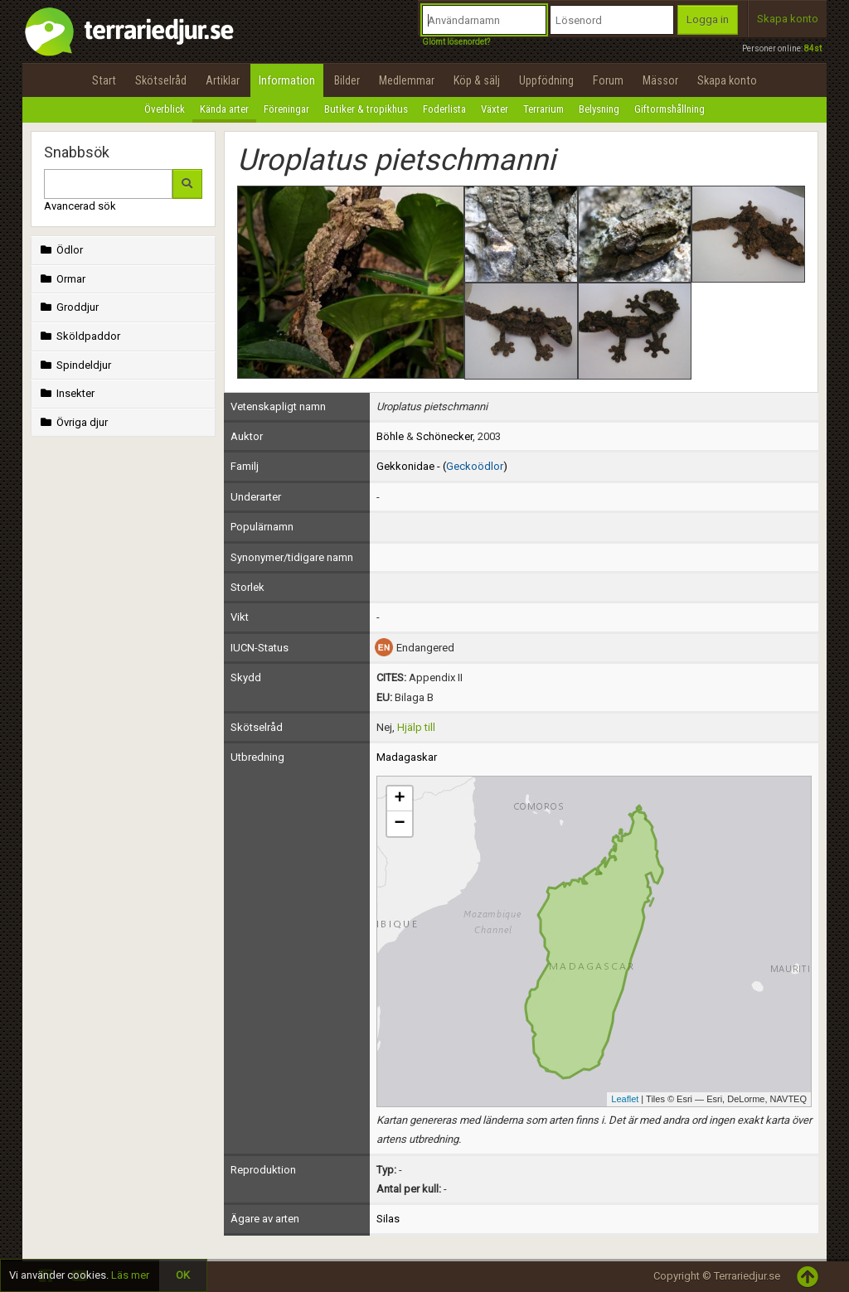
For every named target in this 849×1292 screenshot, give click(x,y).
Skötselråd (161, 80)
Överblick (164, 109)
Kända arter (224, 109)
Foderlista (444, 109)
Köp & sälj (477, 80)
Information (287, 80)
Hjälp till (416, 727)
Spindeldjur (74, 365)
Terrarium (543, 109)
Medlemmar (406, 80)
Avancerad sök (80, 206)
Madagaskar (406, 757)
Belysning (599, 109)
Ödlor (60, 250)
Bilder (347, 80)
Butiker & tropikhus (366, 109)
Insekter (66, 393)
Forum (608, 80)
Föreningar (286, 109)
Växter (494, 109)
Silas (388, 1218)
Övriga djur (72, 422)
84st (813, 48)
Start (104, 80)
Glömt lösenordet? (456, 41)
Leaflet (624, 1099)
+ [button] (399, 798)
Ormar (61, 279)
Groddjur (68, 307)
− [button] (399, 823)
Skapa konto (787, 18)
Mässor (660, 80)
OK (183, 1275)
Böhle (390, 436)
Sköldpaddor (78, 336)
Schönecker (444, 436)
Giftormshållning (669, 109)
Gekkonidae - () (441, 466)
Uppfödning (546, 80)
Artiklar (223, 80)
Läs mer (130, 1275)
